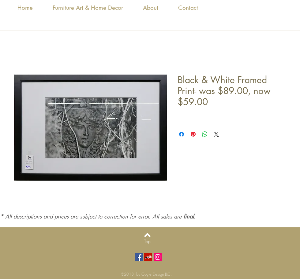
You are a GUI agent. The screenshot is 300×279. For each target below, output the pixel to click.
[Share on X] (216, 134)
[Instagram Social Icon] (158, 257)
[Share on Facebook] (181, 134)
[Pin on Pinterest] (193, 134)
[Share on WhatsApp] (204, 134)
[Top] (147, 241)
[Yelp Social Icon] (148, 257)
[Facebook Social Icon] (139, 257)
